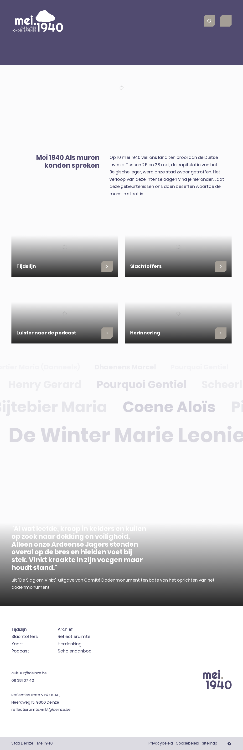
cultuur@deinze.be (29, 673)
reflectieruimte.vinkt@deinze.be (41, 709)
